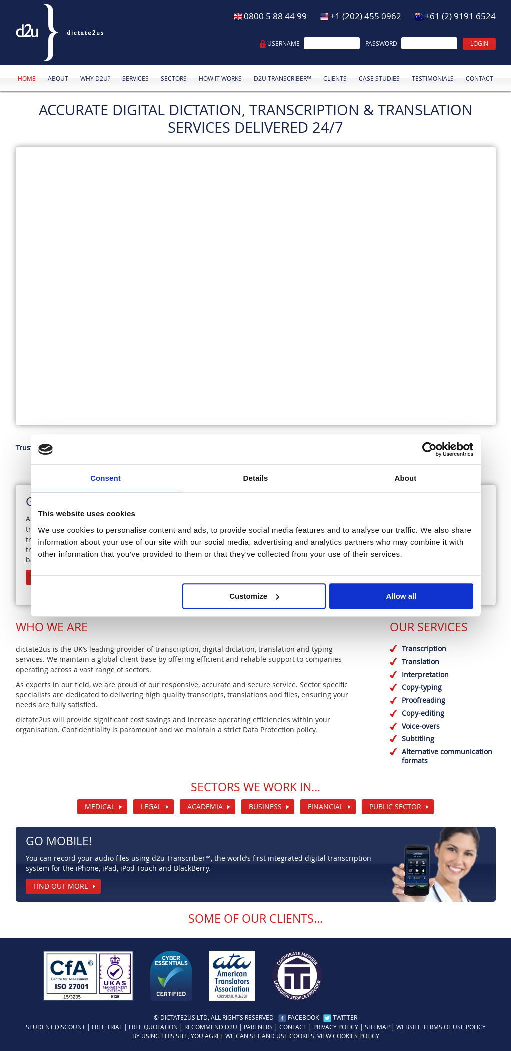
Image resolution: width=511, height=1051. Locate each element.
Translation (420, 661)
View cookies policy (348, 1036)
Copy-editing (423, 713)
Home (27, 78)
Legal (151, 806)
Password (381, 43)
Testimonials (433, 78)
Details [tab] (255, 478)
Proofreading (423, 700)
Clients (335, 78)
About (58, 78)
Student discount (55, 1027)
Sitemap (377, 1027)
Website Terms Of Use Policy (441, 1027)
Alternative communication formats (447, 756)
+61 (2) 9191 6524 (460, 16)
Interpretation (425, 674)
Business (265, 806)
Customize (254, 596)
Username (283, 43)
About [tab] (406, 478)
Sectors (174, 78)
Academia (205, 806)
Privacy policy (335, 1027)
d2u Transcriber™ (282, 78)
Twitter (345, 1017)
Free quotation (153, 1027)
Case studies (379, 78)
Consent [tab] (105, 478)
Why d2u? (95, 78)
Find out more (60, 886)
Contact (479, 78)
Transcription (424, 648)
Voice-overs (421, 726)
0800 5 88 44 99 (275, 16)
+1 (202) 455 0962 (365, 16)
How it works (220, 78)
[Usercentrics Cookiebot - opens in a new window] (429, 449)
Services (135, 78)
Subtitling (418, 738)
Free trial (107, 1027)
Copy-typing (422, 687)
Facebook (303, 1017)
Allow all (401, 596)
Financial (325, 806)
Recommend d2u (210, 1027)
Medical (100, 806)
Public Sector (395, 806)
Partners (258, 1027)
